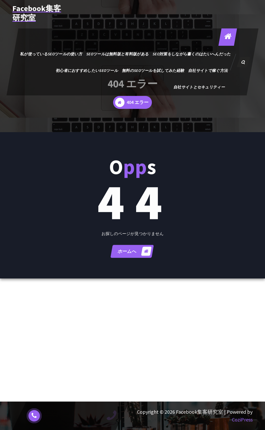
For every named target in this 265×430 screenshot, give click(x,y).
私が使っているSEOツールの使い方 (51, 53)
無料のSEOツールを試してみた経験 (153, 70)
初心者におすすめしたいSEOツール (87, 70)
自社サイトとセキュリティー (199, 87)
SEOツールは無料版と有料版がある (117, 53)
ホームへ (134, 255)
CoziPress (242, 419)
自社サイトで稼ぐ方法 (208, 70)
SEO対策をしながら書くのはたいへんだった (191, 53)
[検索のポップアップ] (244, 62)
